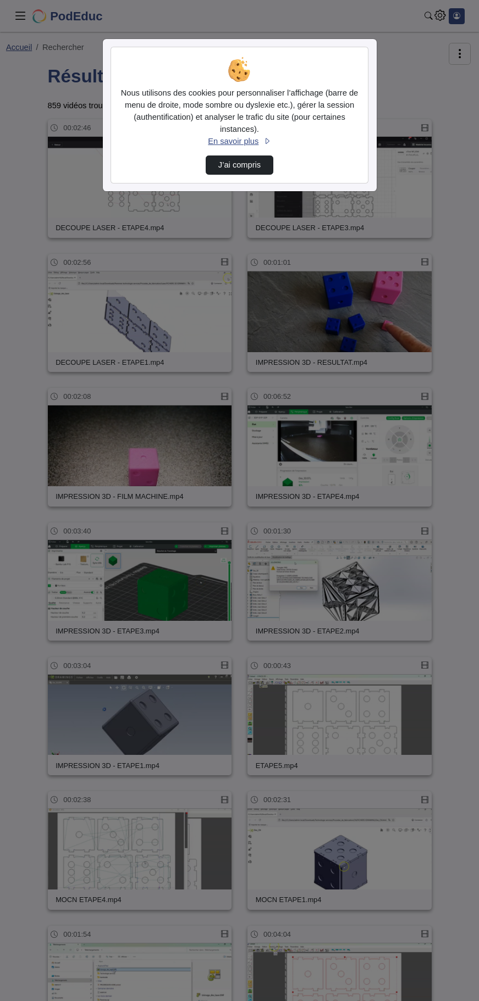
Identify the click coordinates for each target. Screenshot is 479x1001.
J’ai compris (239, 164)
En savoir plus (239, 141)
